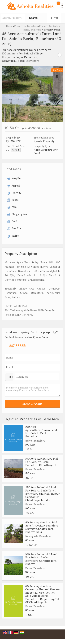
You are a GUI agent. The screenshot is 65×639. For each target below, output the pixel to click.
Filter (54, 17)
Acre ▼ (16, 150)
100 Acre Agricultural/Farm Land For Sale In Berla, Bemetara (41, 431)
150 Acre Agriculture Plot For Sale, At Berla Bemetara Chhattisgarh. (41, 462)
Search (33, 17)
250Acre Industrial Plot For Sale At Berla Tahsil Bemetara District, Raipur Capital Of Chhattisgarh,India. (42, 494)
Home (9, 26)
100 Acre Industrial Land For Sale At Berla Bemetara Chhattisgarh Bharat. (41, 559)
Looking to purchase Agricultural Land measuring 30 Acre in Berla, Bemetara (32, 390)
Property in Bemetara (26, 26)
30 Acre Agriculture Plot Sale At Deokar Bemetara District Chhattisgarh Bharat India (41, 527)
